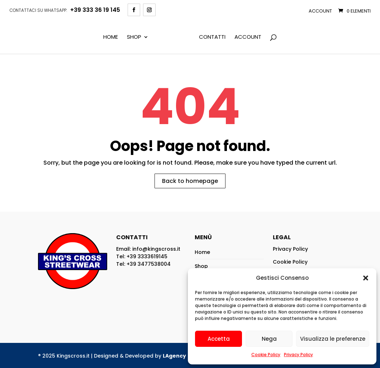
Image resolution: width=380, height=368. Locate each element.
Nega (269, 339)
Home (110, 37)
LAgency (174, 355)
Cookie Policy (265, 355)
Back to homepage (190, 181)
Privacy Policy (298, 355)
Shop (134, 37)
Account (320, 11)
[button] (365, 278)
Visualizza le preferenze (332, 339)
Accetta (219, 339)
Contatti (212, 37)
